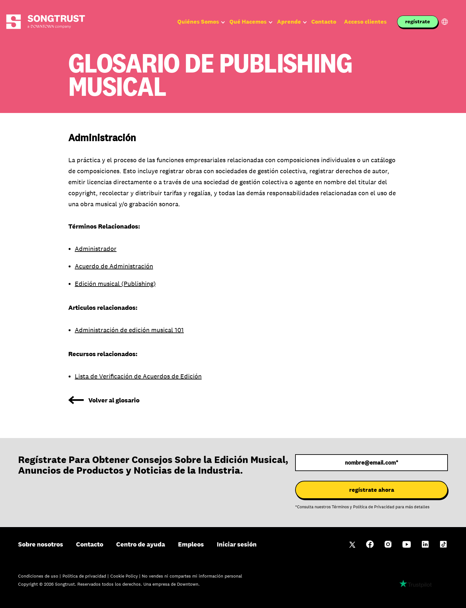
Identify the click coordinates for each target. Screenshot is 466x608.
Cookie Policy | (126, 576)
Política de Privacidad (373, 507)
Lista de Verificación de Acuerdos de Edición (138, 376)
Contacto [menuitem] (323, 21)
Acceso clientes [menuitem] (365, 21)
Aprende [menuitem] (289, 21)
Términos (340, 507)
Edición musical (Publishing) (115, 283)
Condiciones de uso (39, 576)
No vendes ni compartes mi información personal (192, 576)
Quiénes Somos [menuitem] (198, 21)
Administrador (95, 249)
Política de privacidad (84, 576)
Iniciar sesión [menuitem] (237, 544)
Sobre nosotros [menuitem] (40, 544)
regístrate (417, 21)
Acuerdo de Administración (114, 266)
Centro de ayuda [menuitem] (140, 544)
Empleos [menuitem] (191, 544)
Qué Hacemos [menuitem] (248, 21)
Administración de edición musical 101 (129, 330)
